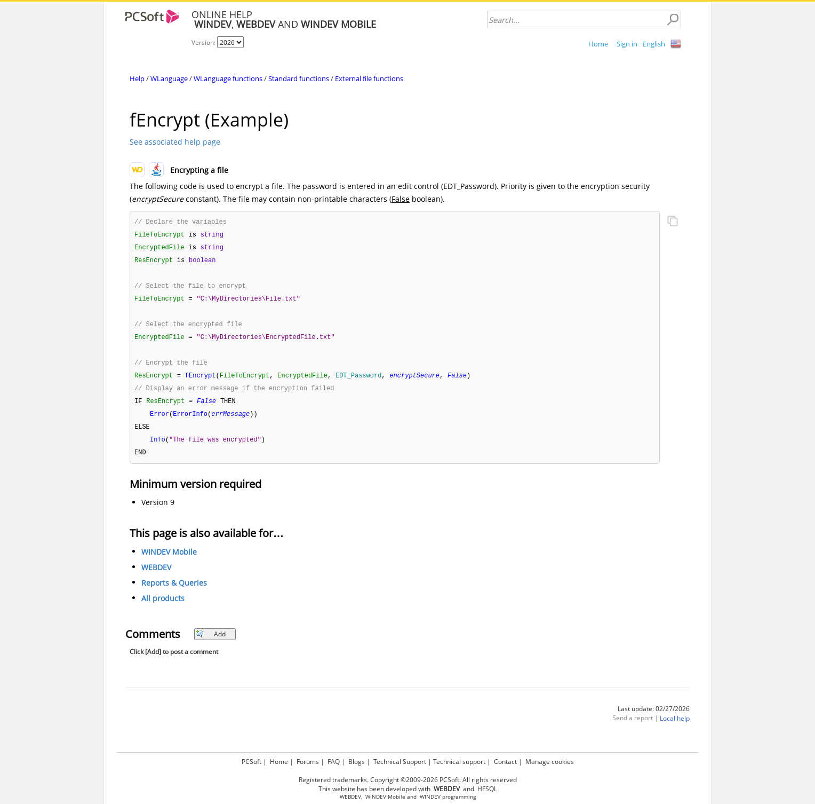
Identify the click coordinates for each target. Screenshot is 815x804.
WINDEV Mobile (169, 560)
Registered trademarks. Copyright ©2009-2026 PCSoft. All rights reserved (408, 779)
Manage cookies (549, 761)
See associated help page (175, 142)
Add (210, 642)
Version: (204, 42)
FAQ (333, 761)
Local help (675, 726)
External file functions (369, 78)
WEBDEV (156, 576)
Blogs (356, 761)
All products (163, 607)
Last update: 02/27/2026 (654, 717)
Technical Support (399, 761)
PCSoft (251, 761)
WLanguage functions (228, 78)
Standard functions (298, 78)
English (654, 44)
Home (598, 44)
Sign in (627, 44)
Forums (308, 761)
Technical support (459, 761)
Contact (505, 761)
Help (137, 78)
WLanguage (169, 78)
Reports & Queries (174, 591)
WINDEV (430, 796)
